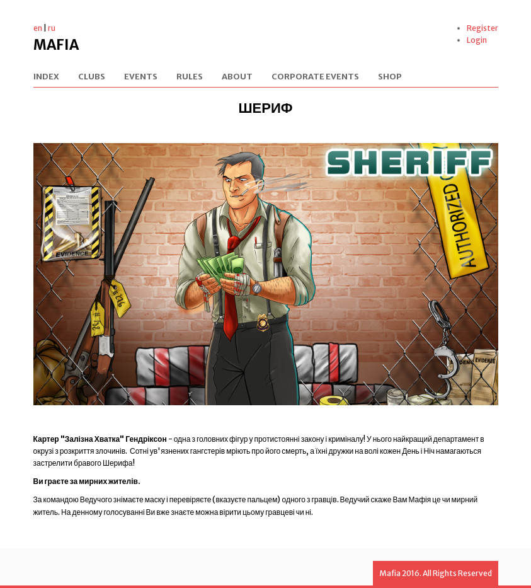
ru (51, 28)
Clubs (91, 77)
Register (482, 28)
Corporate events (315, 77)
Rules (189, 77)
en (37, 28)
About (237, 77)
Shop (390, 77)
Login (477, 40)
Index (46, 77)
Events (140, 77)
